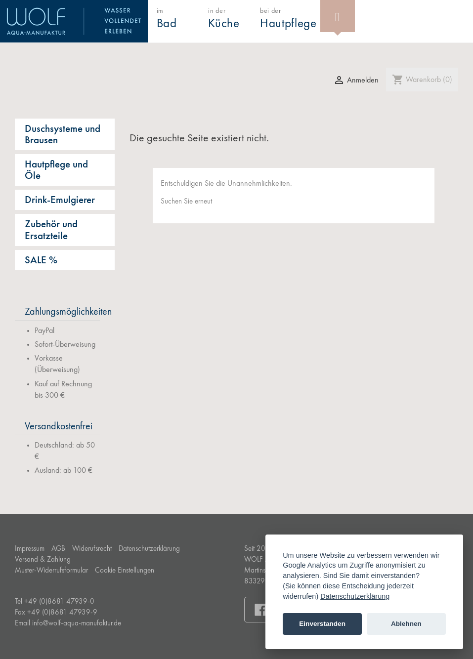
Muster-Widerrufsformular (51, 571)
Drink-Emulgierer (60, 200)
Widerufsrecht (92, 549)
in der (224, 18)
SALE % (41, 260)
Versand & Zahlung (43, 560)
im (167, 18)
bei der (288, 18)
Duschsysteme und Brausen (62, 135)
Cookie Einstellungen (124, 571)
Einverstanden (322, 623)
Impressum (29, 549)
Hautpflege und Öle (56, 170)
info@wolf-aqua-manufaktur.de (76, 623)
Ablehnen (406, 623)
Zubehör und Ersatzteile (51, 230)
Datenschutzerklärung (149, 549)
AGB (58, 549)
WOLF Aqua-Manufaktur (74, 21)
